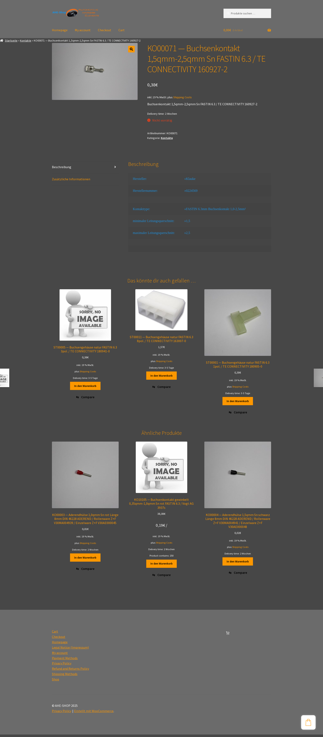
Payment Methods (65, 660)
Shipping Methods (64, 676)
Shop (55, 682)
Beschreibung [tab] (61, 167)
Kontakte (25, 40)
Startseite (11, 40)
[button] (131, 49)
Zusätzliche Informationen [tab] (71, 179)
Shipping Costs (182, 97)
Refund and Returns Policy (70, 671)
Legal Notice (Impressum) (70, 650)
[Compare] (85, 398)
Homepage (60, 30)
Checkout (104, 30)
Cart (121, 30)
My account (83, 30)
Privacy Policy (61, 666)
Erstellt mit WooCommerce (94, 713)
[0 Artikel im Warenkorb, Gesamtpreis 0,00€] (228, 635)
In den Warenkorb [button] (85, 386)
